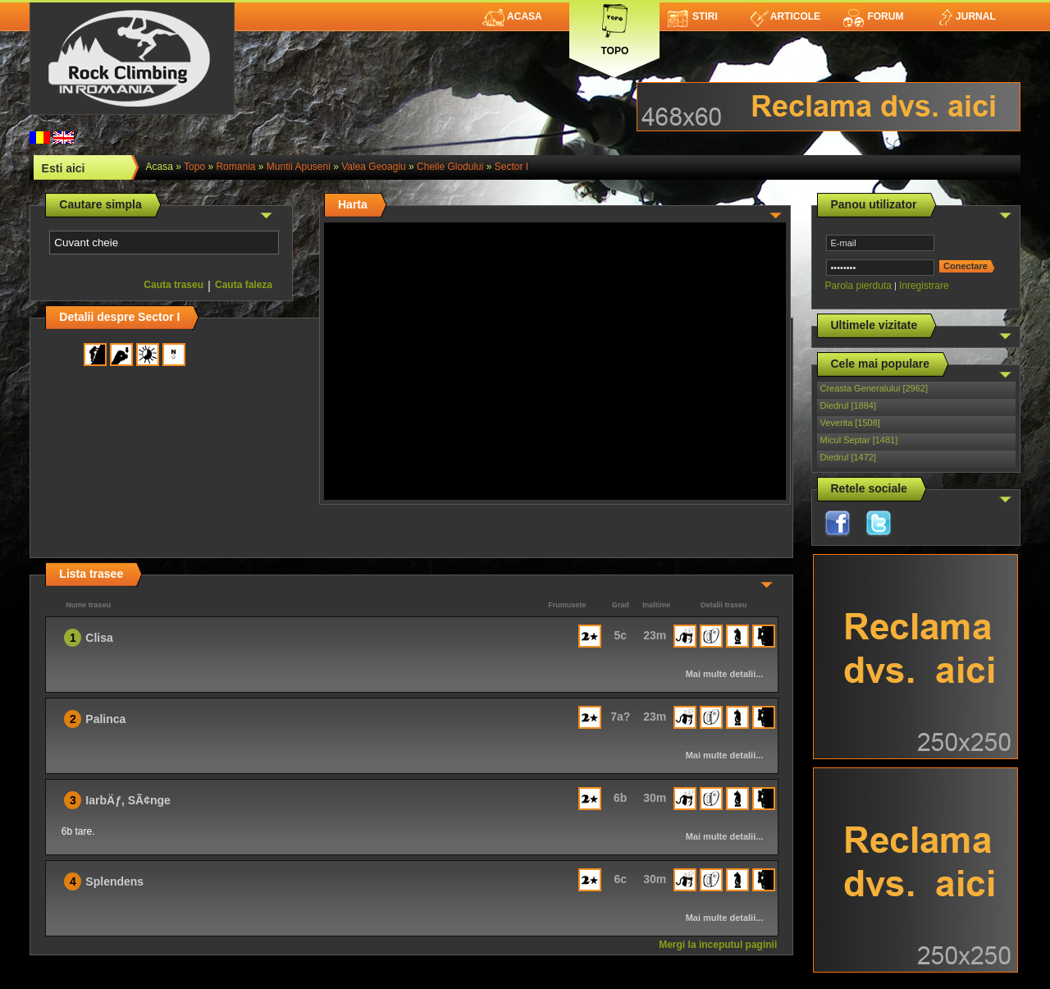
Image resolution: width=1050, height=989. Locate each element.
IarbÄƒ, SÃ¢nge (127, 800)
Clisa (98, 637)
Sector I (511, 166)
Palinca (105, 719)
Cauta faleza (243, 285)
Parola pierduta (858, 285)
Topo (614, 26)
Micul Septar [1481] (859, 440)
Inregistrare (924, 285)
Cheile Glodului (450, 166)
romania (235, 166)
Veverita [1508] (850, 423)
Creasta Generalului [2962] (874, 388)
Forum (872, 16)
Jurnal (966, 16)
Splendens (114, 881)
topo (194, 166)
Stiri (693, 16)
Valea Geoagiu (373, 166)
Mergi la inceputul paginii (718, 944)
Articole (785, 16)
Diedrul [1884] (848, 405)
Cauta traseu (173, 285)
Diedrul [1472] (848, 457)
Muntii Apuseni (299, 166)
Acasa (512, 16)
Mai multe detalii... (725, 674)
